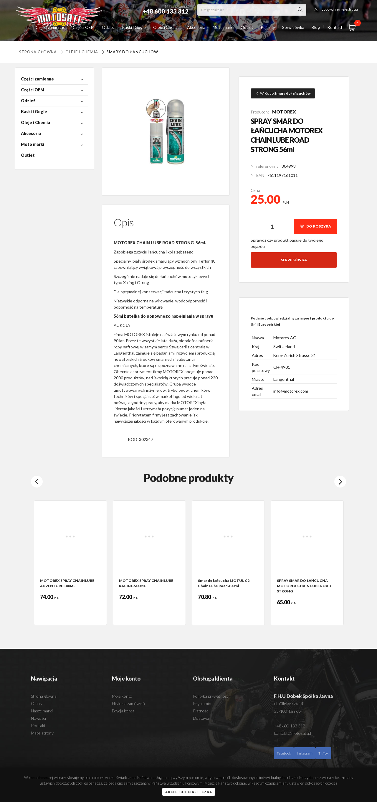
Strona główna (38, 52)
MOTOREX (284, 111)
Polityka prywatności (211, 696)
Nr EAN (257, 175)
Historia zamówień (128, 703)
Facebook (284, 753)
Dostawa (201, 718)
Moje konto (122, 696)
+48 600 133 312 (289, 725)
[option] (70, 563)
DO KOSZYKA (315, 226)
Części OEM (84, 27)
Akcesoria (196, 27)
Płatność (200, 710)
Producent (260, 111)
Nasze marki (42, 710)
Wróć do (283, 93)
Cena (255, 190)
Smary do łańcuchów (129, 52)
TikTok (323, 753)
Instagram (304, 753)
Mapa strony (42, 732)
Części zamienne (50, 27)
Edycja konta (123, 710)
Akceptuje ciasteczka (188, 792)
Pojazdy (268, 27)
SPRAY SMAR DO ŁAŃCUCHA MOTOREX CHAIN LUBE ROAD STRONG (304, 585)
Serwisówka (293, 27)
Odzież (108, 27)
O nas (36, 703)
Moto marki (223, 27)
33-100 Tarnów (288, 711)
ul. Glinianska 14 (288, 703)
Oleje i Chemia (166, 27)
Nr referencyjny (265, 166)
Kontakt (335, 27)
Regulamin (202, 703)
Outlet (247, 27)
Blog (316, 27)
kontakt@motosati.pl (292, 733)
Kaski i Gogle (134, 27)
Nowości (38, 718)
